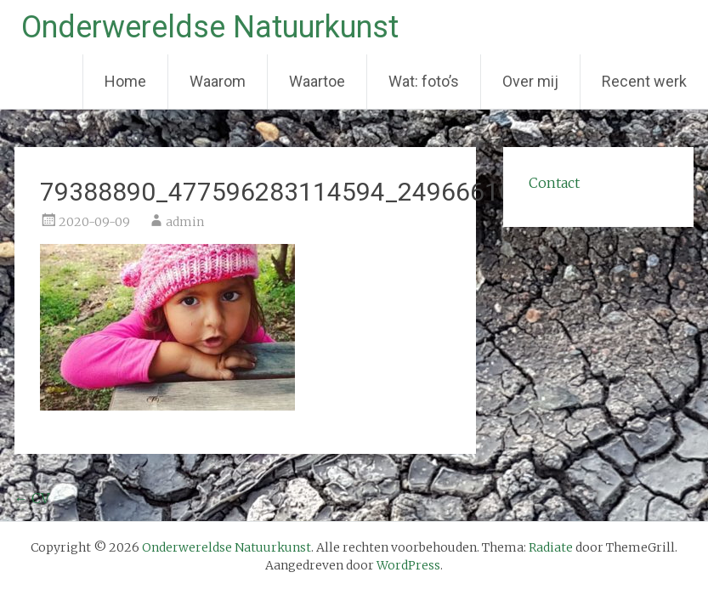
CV (31, 498)
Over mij (530, 81)
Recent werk (644, 81)
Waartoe (317, 81)
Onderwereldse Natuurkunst (210, 27)
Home (125, 81)
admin (185, 222)
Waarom (218, 81)
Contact (554, 182)
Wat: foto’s (423, 81)
